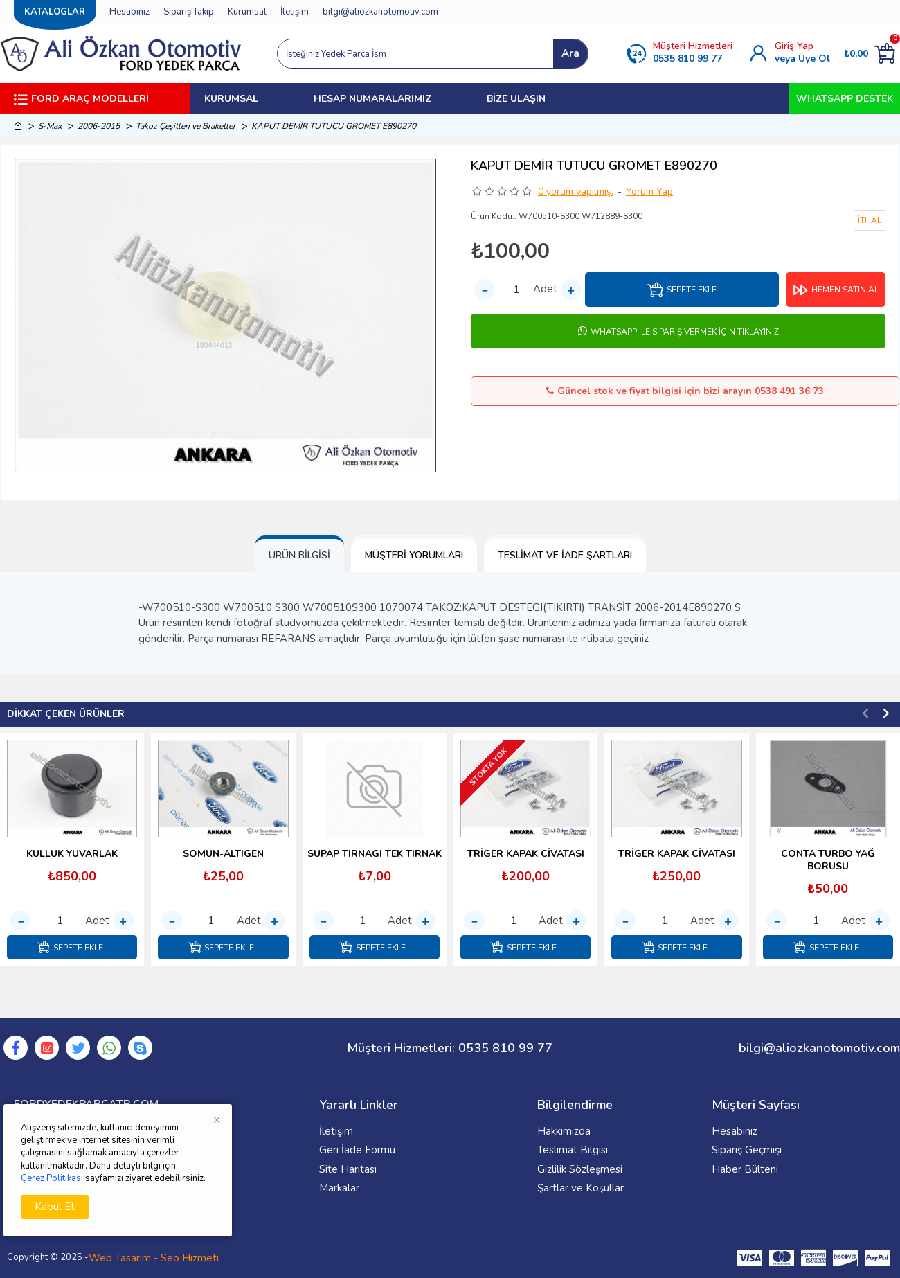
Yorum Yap (649, 191)
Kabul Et (55, 1207)
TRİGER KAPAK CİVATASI (525, 853)
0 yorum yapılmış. (575, 191)
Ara (570, 53)
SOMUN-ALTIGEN (223, 853)
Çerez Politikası (52, 1178)
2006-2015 (99, 126)
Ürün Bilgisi (299, 555)
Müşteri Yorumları (414, 555)
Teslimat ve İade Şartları (565, 555)
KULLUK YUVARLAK (72, 853)
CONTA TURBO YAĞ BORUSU (827, 859)
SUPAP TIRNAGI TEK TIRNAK (374, 853)
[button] (865, 712)
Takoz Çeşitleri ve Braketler (185, 126)
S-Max (50, 126)
